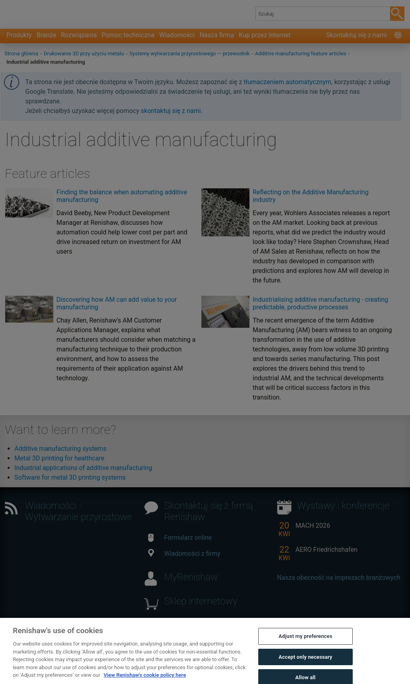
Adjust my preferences (305, 643)
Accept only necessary (305, 664)
